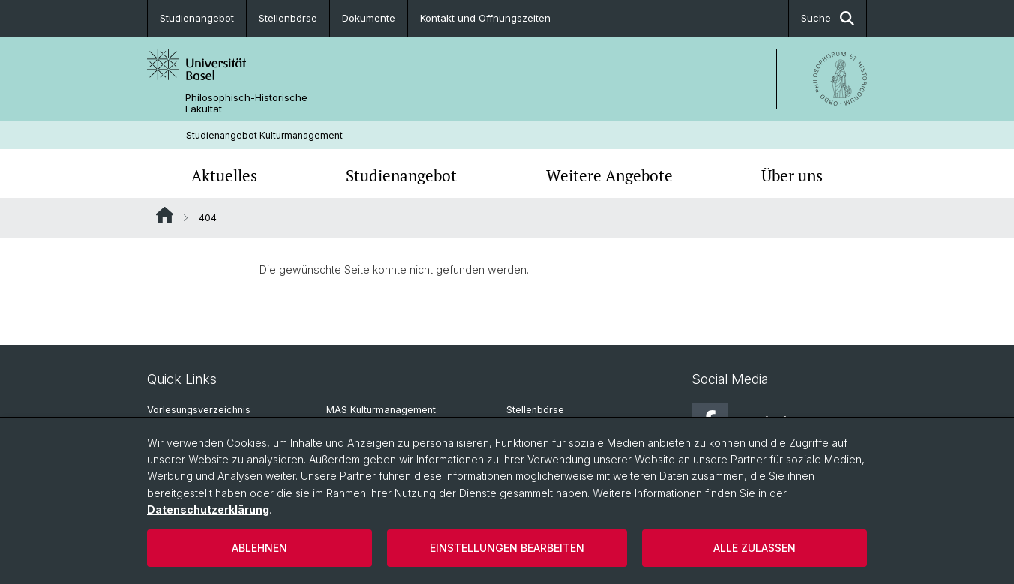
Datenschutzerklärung (208, 509)
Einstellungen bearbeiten (507, 547)
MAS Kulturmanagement (381, 409)
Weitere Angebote (609, 175)
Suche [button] (827, 18)
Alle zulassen (754, 547)
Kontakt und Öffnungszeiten (485, 18)
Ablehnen (259, 547)
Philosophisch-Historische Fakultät (246, 103)
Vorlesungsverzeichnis (198, 409)
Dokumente (368, 18)
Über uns (792, 175)
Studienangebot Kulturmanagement (264, 135)
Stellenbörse (288, 18)
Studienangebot (197, 18)
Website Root (164, 215)
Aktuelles (224, 175)
